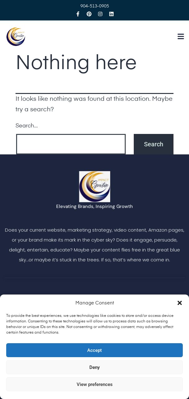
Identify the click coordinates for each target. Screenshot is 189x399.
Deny (94, 367)
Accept (94, 350)
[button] (180, 303)
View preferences (95, 384)
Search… (27, 126)
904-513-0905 (94, 6)
